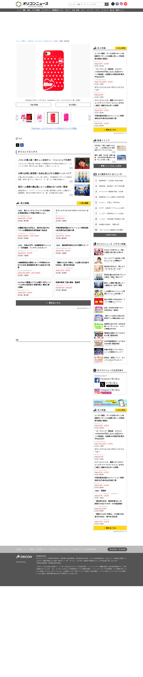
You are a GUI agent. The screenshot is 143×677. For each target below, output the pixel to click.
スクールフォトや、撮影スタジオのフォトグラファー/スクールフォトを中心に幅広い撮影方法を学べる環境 (109, 131)
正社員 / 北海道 (34, 233)
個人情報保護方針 (91, 640)
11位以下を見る (110, 295)
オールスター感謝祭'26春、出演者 (111, 252)
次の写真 (72, 105)
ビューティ (90, 10)
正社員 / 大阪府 (72, 215)
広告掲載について (41, 640)
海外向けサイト (78, 640)
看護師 (100, 582)
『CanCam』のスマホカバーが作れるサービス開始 (42, 41)
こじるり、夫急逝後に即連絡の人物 (111, 279)
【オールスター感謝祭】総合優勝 (111, 290)
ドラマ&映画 (36, 10)
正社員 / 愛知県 (72, 233)
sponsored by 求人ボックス (84, 308)
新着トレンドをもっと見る (110, 194)
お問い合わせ (54, 640)
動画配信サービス (57, 10)
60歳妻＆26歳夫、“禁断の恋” (109, 285)
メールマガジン (65, 640)
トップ (19, 10)
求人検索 (84, 203)
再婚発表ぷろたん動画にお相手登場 (111, 257)
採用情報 (114, 640)
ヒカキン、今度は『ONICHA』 (110, 263)
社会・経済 (75, 10)
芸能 (24, 10)
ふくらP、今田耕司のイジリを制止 (111, 274)
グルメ (83, 10)
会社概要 (18, 640)
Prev (17, 118)
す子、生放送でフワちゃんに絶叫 (111, 268)
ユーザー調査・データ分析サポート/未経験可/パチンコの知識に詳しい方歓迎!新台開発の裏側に (110, 84)
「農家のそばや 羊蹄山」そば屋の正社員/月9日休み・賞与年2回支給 (109, 606)
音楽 (28, 10)
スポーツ (67, 10)
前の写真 (34, 105)
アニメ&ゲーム (46, 10)
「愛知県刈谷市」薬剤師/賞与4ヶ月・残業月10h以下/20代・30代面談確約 (109, 593)
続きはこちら (54, 303)
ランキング (104, 10)
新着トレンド (120, 10)
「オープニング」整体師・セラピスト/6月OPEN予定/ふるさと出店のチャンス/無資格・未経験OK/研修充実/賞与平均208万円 (109, 101)
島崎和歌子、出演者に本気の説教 (111, 241)
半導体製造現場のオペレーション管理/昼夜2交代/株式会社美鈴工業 (109, 145)
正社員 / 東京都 (34, 215)
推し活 (112, 10)
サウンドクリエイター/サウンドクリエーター (109, 117)
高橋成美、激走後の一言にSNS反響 (112, 246)
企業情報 (123, 640)
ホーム (18, 41)
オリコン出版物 (29, 640)
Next (90, 118)
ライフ (97, 10)
